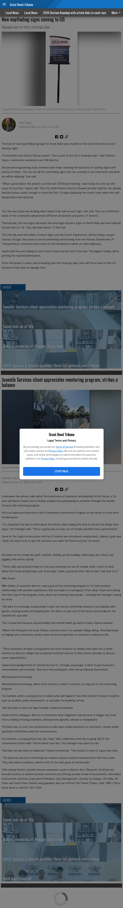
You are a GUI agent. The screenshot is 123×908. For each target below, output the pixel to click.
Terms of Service (64, 447)
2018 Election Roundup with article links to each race (74, 12)
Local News (12, 12)
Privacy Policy (56, 451)
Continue (61, 471)
